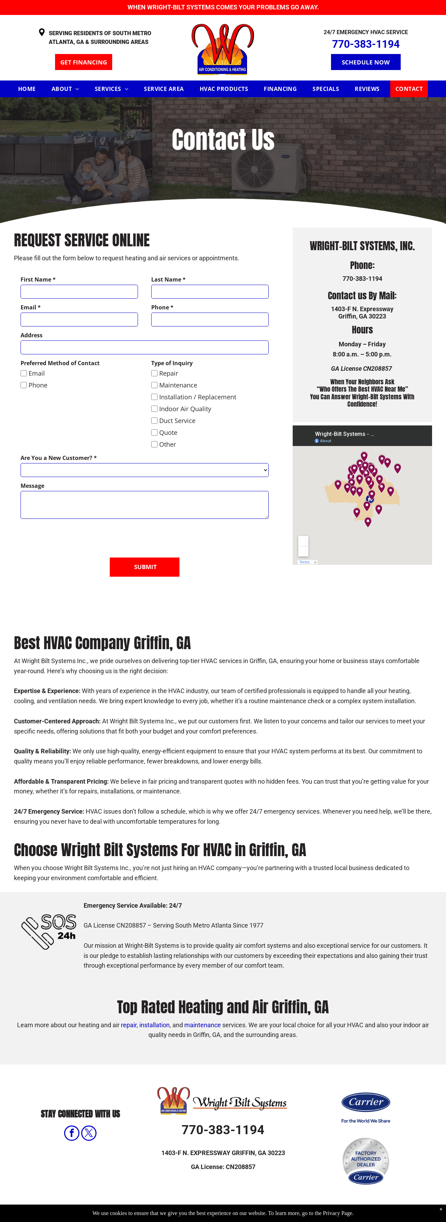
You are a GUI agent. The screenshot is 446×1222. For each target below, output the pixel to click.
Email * (31, 307)
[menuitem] (29, 88)
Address (32, 335)
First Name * (38, 279)
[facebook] (71, 1113)
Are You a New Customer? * (59, 458)
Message (32, 486)
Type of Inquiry (172, 363)
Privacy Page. (338, 1213)
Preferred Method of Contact (60, 363)
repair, (129, 1004)
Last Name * (168, 279)
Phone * (162, 307)
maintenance (202, 1004)
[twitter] (89, 1113)
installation (154, 1004)
